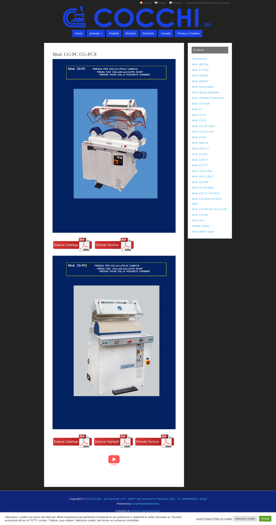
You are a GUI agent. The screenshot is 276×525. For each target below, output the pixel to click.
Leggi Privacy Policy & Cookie (214, 518)
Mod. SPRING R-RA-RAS (208, 97)
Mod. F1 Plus (200, 70)
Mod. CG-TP (200, 165)
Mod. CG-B (199, 137)
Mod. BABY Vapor (203, 231)
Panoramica (199, 58)
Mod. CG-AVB (200, 103)
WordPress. (152, 511)
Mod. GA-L (199, 220)
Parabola (137, 511)
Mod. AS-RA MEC (203, 187)
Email (203, 498)
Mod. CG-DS (200, 214)
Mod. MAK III (200, 142)
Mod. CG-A (199, 114)
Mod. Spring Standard (205, 92)
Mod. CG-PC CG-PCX (205, 193)
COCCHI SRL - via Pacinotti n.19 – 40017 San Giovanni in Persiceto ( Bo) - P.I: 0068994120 (141, 498)
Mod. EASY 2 (200, 148)
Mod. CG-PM (200, 182)
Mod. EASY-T (200, 159)
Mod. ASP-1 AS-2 (203, 176)
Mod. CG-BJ (199, 154)
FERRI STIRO (201, 226)
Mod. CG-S (199, 120)
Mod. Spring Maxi (203, 86)
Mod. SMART (200, 81)
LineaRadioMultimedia (145, 503)
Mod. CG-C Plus (202, 170)
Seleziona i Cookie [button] (245, 518)
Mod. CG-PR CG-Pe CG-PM (209, 209)
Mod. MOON (200, 75)
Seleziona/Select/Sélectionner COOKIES (207, 2)
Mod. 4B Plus (200, 64)
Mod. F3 (197, 109)
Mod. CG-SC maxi (203, 126)
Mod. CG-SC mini (203, 131)
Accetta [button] (265, 518)
